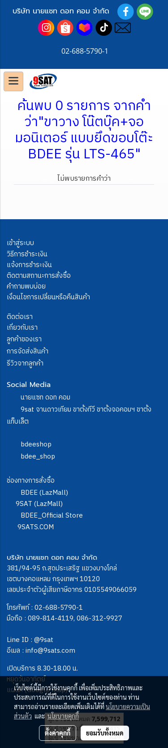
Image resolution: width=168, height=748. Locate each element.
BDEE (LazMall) (44, 492)
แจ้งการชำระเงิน (29, 265)
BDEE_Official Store (52, 515)
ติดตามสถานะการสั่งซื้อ (39, 275)
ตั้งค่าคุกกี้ (57, 733)
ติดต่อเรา (20, 317)
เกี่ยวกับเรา (22, 327)
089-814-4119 (50, 618)
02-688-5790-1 (58, 607)
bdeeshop (36, 444)
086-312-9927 (99, 618)
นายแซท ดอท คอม (45, 397)
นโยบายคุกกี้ (63, 716)
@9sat (43, 640)
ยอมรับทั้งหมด (105, 733)
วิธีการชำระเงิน (27, 254)
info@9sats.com (50, 650)
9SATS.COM (35, 527)
